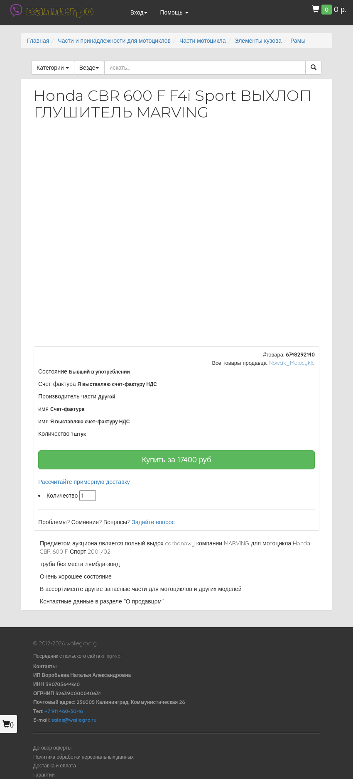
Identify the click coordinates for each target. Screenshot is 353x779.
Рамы (297, 40)
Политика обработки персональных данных (83, 757)
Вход (139, 12)
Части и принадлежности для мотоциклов (114, 40)
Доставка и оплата (54, 765)
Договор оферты (52, 748)
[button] (305, 148)
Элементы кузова (258, 40)
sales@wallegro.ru (73, 720)
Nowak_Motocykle (292, 362)
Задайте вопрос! (154, 522)
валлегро (59, 10)
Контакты (45, 666)
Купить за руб (176, 459)
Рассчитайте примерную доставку (84, 482)
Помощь (174, 12)
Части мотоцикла (202, 40)
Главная (38, 40)
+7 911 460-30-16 (63, 711)
